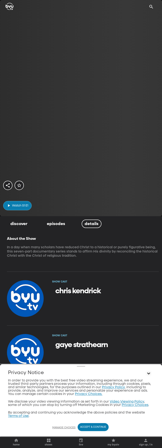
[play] (17, 205)
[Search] (151, 7)
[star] (19, 185)
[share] (7, 185)
